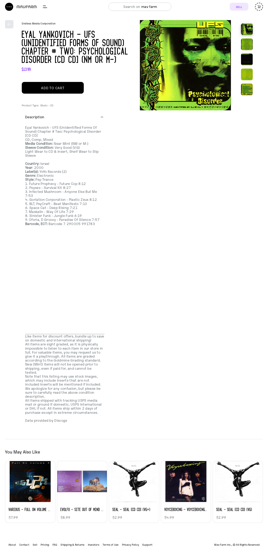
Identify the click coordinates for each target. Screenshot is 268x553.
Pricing (45, 544)
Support (147, 544)
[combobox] (139, 7)
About (12, 544)
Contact (24, 544)
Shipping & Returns (72, 544)
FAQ (55, 544)
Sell (35, 544)
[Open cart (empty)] (259, 7)
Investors (93, 544)
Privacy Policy (130, 544)
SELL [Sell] (239, 7)
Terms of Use (111, 544)
